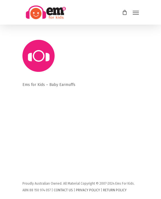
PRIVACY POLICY (88, 190)
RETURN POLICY (115, 190)
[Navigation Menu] (136, 12)
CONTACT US (63, 190)
